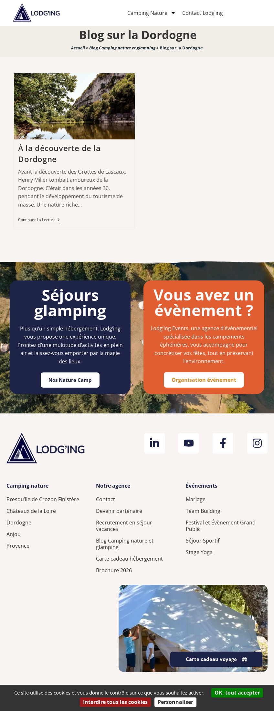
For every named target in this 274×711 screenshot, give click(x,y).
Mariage (196, 499)
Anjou (13, 534)
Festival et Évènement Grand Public (221, 525)
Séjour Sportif (202, 540)
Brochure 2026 (114, 570)
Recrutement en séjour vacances (124, 525)
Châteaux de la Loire (31, 511)
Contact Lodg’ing (202, 12)
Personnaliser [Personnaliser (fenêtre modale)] (175, 702)
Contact (105, 499)
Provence (17, 546)
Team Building (203, 511)
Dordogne (18, 522)
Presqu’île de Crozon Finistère (42, 499)
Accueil (78, 48)
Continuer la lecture (39, 220)
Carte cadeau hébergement (129, 558)
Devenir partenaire (119, 511)
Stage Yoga (199, 552)
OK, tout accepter (237, 692)
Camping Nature (151, 13)
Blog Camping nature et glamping (122, 48)
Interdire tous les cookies (115, 702)
